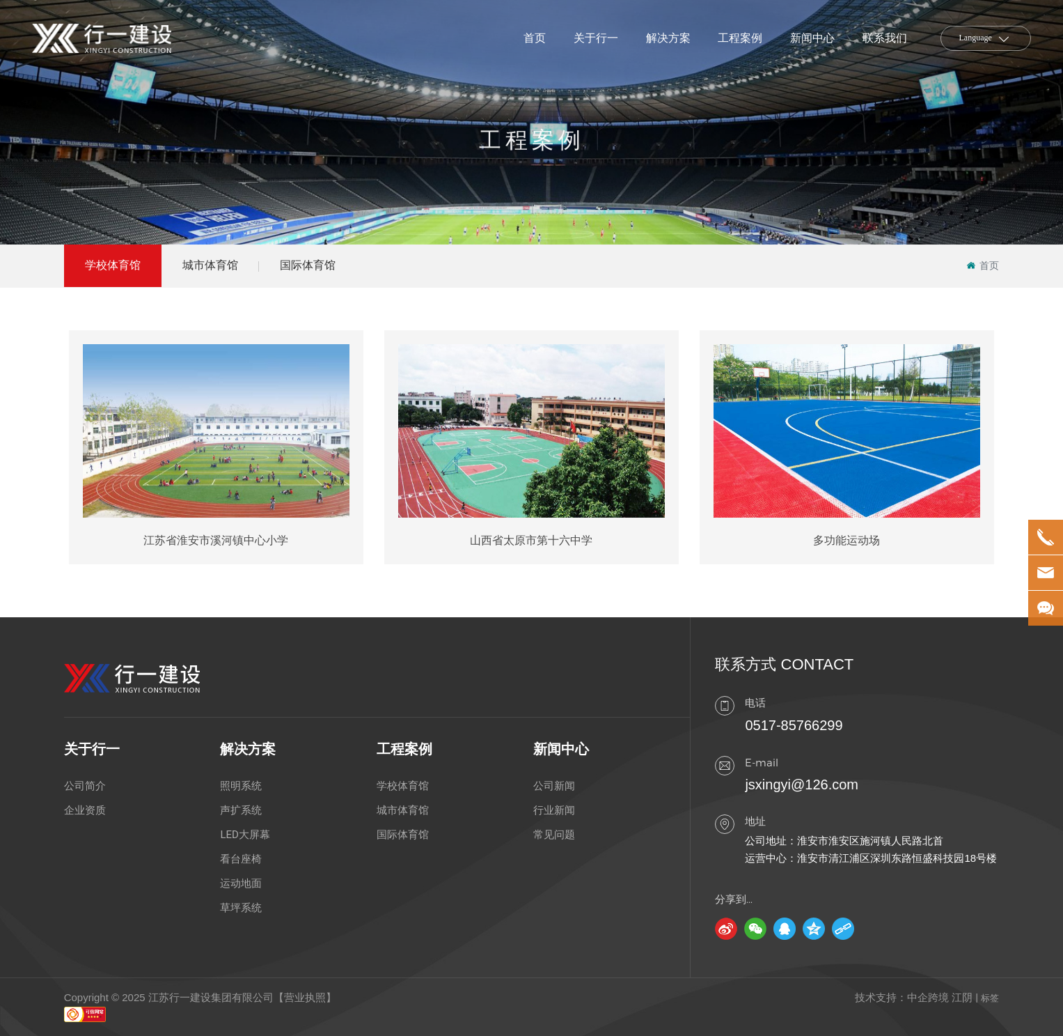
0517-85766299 (793, 725)
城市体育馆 (210, 265)
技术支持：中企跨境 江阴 (914, 997)
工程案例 (532, 163)
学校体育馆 (113, 265)
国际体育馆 (308, 265)
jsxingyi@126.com (801, 784)
